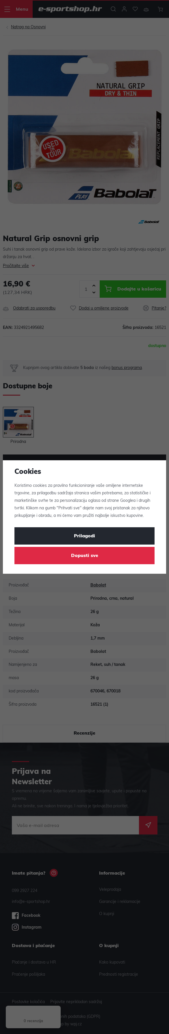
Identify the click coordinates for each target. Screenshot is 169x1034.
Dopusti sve (84, 556)
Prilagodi (84, 536)
